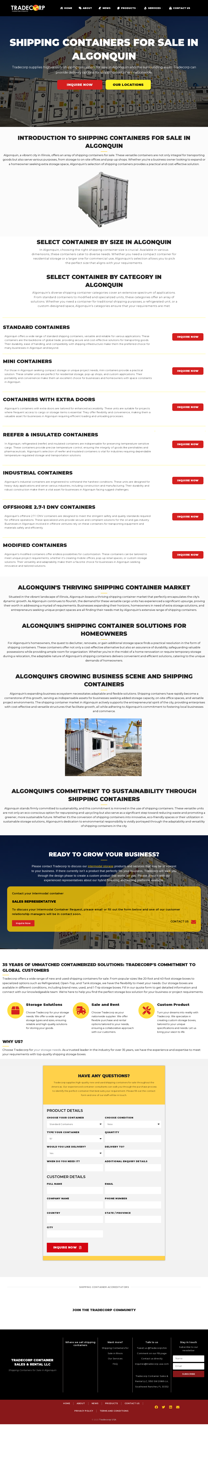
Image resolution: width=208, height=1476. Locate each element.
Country (53, 1212)
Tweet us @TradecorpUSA (152, 1348)
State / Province (118, 1212)
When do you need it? (63, 1161)
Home (66, 1403)
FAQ (115, 1364)
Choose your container (65, 1117)
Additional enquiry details (126, 1161)
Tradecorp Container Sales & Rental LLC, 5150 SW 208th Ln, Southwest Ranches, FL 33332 (152, 1381)
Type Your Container (63, 1132)
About (81, 1403)
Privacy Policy (83, 1411)
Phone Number (116, 1198)
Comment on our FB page (152, 1353)
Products (111, 1403)
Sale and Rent (105, 1004)
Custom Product (173, 1004)
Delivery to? (114, 1146)
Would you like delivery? (66, 1146)
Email (109, 1183)
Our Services (115, 1358)
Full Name (54, 1183)
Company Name (58, 1198)
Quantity (112, 1132)
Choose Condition (119, 1117)
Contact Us (179, 921)
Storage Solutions (44, 1004)
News (95, 1403)
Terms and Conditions (114, 1411)
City (50, 1227)
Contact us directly (152, 1358)
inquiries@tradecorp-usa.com (152, 1364)
